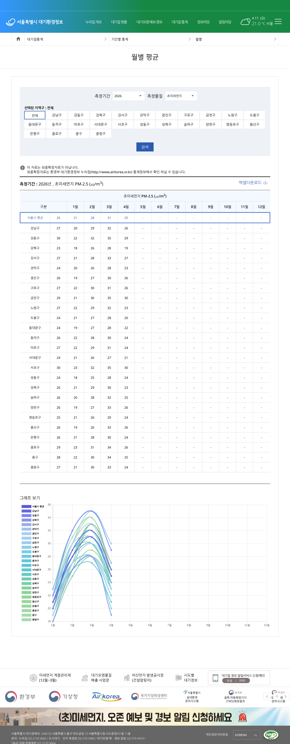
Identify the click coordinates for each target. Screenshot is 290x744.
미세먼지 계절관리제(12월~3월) (55, 678)
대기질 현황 (119, 21)
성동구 (144, 124)
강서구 (122, 115)
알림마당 (225, 21)
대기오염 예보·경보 (149, 21)
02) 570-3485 (86, 738)
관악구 (144, 115)
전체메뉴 (279, 21)
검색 (145, 147)
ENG (242, 680)
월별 (199, 39)
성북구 (166, 124)
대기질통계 (35, 39)
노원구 (232, 115)
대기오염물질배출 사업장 (101, 678)
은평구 (34, 133)
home (18, 39)
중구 (78, 133)
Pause (277, 696)
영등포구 (232, 124)
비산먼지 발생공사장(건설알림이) (148, 678)
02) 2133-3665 (37, 738)
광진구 (166, 115)
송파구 (188, 124)
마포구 (78, 124)
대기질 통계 (179, 21)
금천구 (210, 115)
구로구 (188, 115)
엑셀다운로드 (250, 182)
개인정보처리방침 (217, 734)
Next (286, 696)
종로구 (56, 133)
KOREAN (241, 735)
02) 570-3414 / (136, 738)
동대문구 (34, 124)
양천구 (210, 124)
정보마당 (203, 21)
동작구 (56, 124)
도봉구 (254, 115)
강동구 (78, 115)
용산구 (254, 124)
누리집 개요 (94, 21)
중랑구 (100, 133)
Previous (267, 696)
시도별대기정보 (191, 678)
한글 (229, 680)
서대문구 (100, 124)
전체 (34, 115)
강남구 (56, 115)
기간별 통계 (119, 39)
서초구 (122, 124)
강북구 (100, 115)
